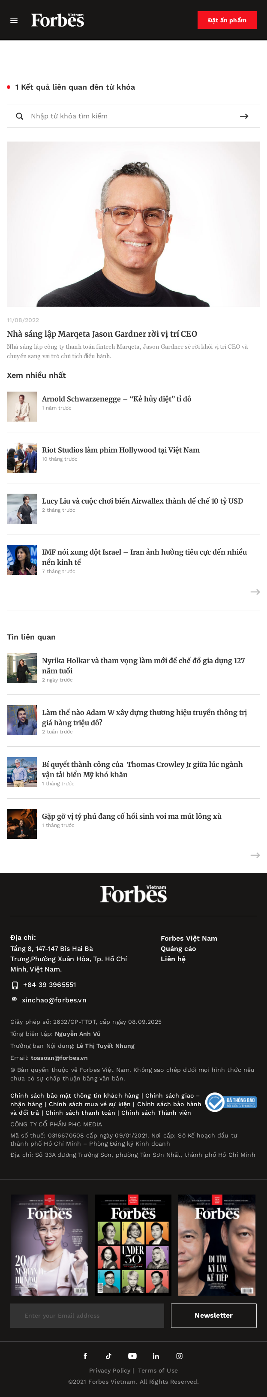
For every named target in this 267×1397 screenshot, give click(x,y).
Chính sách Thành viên (156, 1112)
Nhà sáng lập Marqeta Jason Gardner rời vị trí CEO (102, 334)
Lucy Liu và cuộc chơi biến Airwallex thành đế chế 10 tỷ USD (142, 501)
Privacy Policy (109, 1370)
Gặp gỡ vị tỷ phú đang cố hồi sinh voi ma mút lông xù (132, 816)
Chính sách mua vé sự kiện (91, 1104)
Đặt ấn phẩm (227, 20)
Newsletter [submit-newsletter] (214, 1315)
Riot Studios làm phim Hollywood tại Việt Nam (121, 450)
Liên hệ (173, 959)
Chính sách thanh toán (80, 1112)
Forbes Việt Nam (189, 938)
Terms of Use (158, 1370)
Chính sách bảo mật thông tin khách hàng (74, 1095)
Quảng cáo (178, 948)
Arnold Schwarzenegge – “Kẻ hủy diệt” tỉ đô (117, 399)
